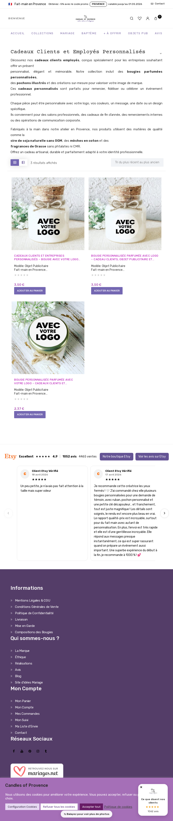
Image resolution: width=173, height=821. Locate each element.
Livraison (21, 623)
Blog (18, 680)
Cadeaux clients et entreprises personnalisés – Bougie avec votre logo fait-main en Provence (46, 258)
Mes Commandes (27, 718)
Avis (158, 33)
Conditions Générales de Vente (37, 611)
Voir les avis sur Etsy (152, 460)
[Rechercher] (132, 18)
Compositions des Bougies (34, 636)
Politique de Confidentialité (34, 617)
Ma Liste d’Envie (26, 730)
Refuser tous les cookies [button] (59, 806)
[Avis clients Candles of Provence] (153, 800)
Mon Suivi (21, 724)
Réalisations (23, 667)
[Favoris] (140, 18)
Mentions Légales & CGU (32, 604)
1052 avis (69, 460)
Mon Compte (24, 711)
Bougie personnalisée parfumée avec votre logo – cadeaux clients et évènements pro (47, 384)
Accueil (18, 33)
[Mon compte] (148, 18)
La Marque (22, 655)
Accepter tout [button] (91, 806)
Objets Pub (138, 33)
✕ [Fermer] (141, 787)
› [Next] (164, 517)
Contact (21, 737)
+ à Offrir (112, 33)
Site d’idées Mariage (29, 686)
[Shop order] (137, 162)
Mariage (67, 33)
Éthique (20, 661)
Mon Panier (23, 705)
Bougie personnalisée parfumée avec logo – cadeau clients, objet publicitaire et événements (123, 258)
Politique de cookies (118, 807)
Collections (42, 33)
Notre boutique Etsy (116, 460)
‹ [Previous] (8, 517)
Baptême (89, 33)
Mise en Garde (25, 630)
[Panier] (157, 18)
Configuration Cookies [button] (22, 806)
